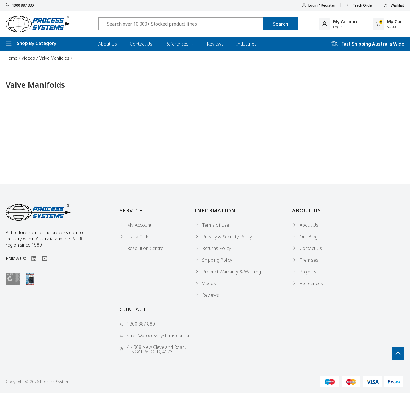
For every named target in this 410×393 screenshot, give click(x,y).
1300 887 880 (20, 5)
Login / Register (318, 5)
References (179, 44)
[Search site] (280, 23)
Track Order (359, 5)
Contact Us (141, 44)
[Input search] (180, 23)
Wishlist (394, 5)
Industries (246, 44)
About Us (107, 44)
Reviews (215, 44)
